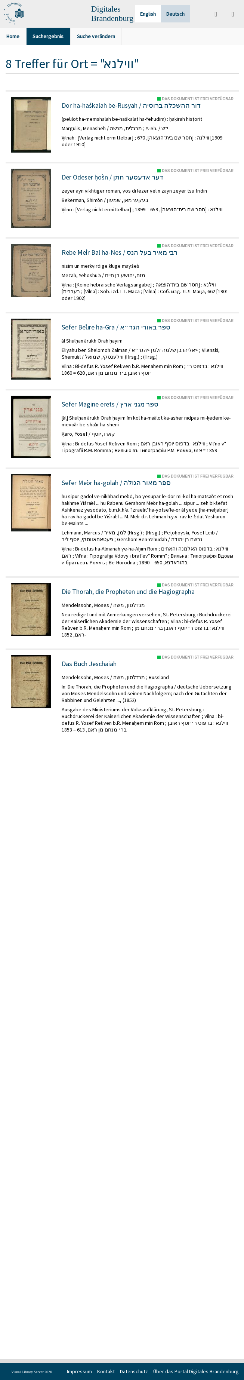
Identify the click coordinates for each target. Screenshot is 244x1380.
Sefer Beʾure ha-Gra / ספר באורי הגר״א (116, 327)
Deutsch (175, 13)
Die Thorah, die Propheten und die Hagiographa (128, 592)
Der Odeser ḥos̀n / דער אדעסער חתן (112, 177)
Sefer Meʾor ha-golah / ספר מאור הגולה (116, 483)
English (148, 13)
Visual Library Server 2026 (31, 1372)
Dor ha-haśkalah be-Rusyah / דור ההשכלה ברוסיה (131, 105)
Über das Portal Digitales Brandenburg (196, 1371)
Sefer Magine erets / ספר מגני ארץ (110, 404)
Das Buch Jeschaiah (89, 664)
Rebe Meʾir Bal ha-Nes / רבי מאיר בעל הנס (119, 252)
